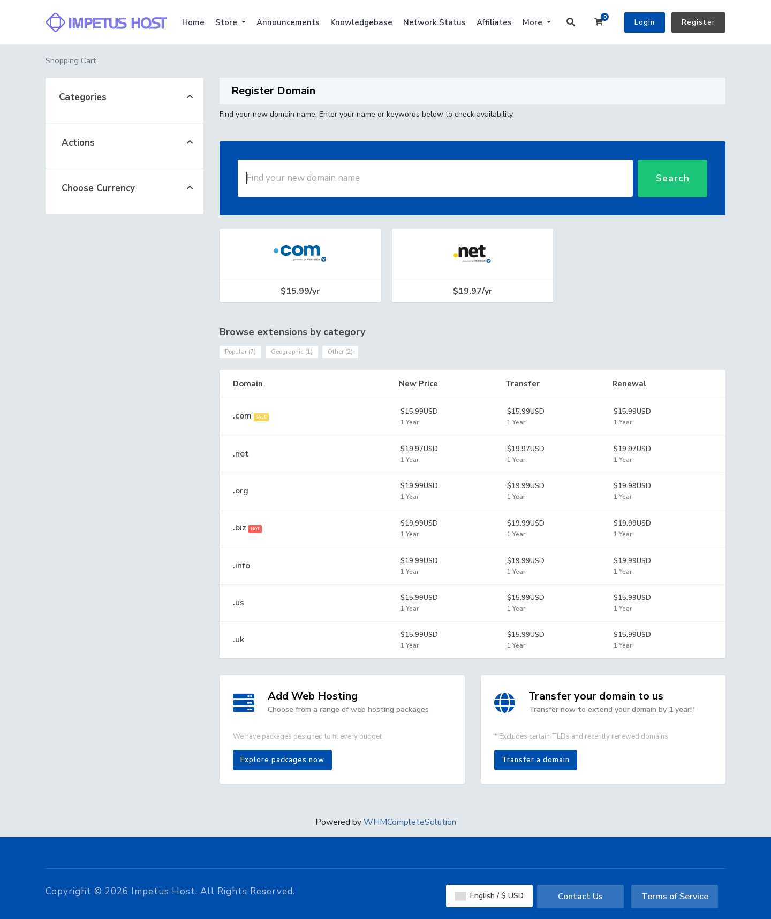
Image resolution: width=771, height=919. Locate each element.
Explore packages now (282, 760)
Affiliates (494, 22)
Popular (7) (240, 352)
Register (698, 22)
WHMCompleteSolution (410, 822)
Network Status (434, 22)
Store (227, 22)
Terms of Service (674, 896)
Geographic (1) (292, 352)
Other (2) (340, 352)
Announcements (288, 22)
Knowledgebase (361, 22)
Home (193, 22)
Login (644, 22)
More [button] (534, 22)
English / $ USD (489, 896)
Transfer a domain (536, 760)
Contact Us (580, 896)
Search (673, 178)
